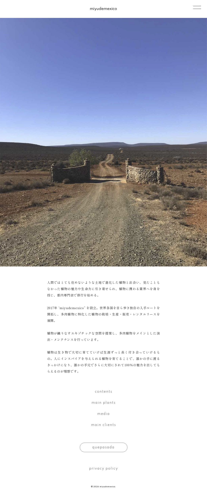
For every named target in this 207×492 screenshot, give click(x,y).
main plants (104, 403)
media (103, 414)
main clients (103, 425)
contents (103, 391)
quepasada (103, 447)
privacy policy (103, 468)
